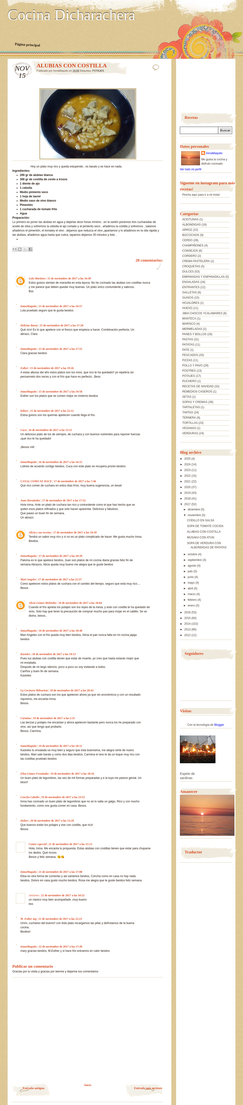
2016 (188, 612)
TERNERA (189, 417)
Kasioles (25, 654)
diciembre (194, 509)
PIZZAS (187, 360)
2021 (188, 481)
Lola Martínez (37, 278)
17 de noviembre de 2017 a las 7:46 (75, 481)
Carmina (25, 718)
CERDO (187, 240)
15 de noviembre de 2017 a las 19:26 (52, 368)
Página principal (27, 44)
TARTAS (187, 412)
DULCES (188, 271)
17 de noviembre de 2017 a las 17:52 (63, 500)
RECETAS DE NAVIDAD (198, 386)
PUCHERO (189, 381)
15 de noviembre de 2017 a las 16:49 (69, 278)
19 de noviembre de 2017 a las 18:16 (72, 773)
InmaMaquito (28, 306)
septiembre (195, 560)
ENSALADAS (190, 282)
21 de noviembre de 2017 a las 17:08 (60, 872)
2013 (188, 629)
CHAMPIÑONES (192, 245)
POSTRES (189, 370)
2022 (188, 475)
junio (191, 577)
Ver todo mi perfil (190, 169)
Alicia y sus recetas (40, 532)
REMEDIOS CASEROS (197, 391)
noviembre (195, 515)
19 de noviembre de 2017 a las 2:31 (54, 718)
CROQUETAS (191, 266)
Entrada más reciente (148, 1088)
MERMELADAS (192, 329)
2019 (188, 493)
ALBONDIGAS (191, 224)
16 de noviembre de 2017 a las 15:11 (50, 430)
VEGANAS (189, 428)
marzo (192, 594)
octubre (193, 554)
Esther (24, 368)
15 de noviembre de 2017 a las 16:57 (60, 306)
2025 (188, 458)
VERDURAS (190, 433)
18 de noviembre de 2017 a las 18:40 (60, 630)
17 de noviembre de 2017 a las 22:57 (60, 579)
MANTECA (189, 318)
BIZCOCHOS (190, 235)
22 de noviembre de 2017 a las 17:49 (60, 946)
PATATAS (188, 344)
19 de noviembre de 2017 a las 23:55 (63, 797)
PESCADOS (190, 355)
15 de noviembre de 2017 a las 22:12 (52, 410)
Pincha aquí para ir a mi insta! (201, 194)
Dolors (24, 820)
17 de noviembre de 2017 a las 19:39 (75, 532)
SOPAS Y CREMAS (194, 402)
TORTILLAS (190, 423)
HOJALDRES (190, 303)
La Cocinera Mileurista (34, 690)
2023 (188, 470)
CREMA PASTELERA (196, 261)
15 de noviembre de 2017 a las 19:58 (60, 391)
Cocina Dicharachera (71, 15)
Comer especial (38, 844)
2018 (188, 498)
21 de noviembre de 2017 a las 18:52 (62, 895)
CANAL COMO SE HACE (36, 481)
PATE (185, 349)
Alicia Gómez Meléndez (42, 603)
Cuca (23, 430)
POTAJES (98, 70)
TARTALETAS (191, 407)
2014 (188, 623)
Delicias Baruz (29, 325)
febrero (192, 599)
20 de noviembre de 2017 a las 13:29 (52, 820)
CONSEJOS (190, 250)
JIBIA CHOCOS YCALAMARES (202, 313)
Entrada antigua (33, 1088)
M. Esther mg (28, 918)
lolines (24, 410)
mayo (192, 582)
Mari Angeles (28, 579)
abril (191, 588)
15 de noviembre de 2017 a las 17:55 (60, 349)
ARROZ (187, 229)
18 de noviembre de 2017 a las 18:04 (80, 603)
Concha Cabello (29, 797)
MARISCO (189, 323)
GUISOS (187, 297)
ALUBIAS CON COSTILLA (204, 531)
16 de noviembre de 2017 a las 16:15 (60, 462)
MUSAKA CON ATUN (200, 537)
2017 (188, 504)
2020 (188, 487)
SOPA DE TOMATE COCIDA (205, 526)
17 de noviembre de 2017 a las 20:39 (60, 556)
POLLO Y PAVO (192, 365)
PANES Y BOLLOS (194, 334)
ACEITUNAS (190, 219)
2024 (188, 464)
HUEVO (187, 308)
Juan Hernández (30, 500)
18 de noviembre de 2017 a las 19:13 (54, 654)
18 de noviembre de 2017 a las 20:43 (71, 690)
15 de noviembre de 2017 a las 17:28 (61, 325)
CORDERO (189, 256)
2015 (188, 618)
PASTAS (187, 339)
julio (191, 571)
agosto (192, 565)
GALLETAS (189, 292)
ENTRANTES (191, 287)
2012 (188, 635)
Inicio (87, 1085)
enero (192, 605)
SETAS (186, 396)
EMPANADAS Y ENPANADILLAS (203, 276)
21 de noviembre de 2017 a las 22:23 (60, 918)
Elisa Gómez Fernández (34, 773)
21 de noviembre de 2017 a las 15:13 (70, 844)
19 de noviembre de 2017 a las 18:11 (60, 746)
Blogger (219, 724)
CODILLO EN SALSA (200, 520)
